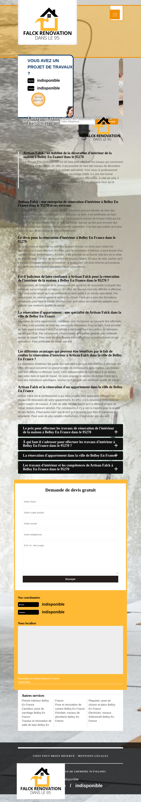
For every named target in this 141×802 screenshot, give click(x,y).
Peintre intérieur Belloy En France (35, 702)
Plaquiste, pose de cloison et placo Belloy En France (102, 704)
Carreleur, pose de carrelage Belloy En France (33, 712)
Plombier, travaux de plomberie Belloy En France (67, 716)
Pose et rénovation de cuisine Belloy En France (70, 706)
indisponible (53, 604)
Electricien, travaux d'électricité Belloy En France (101, 716)
